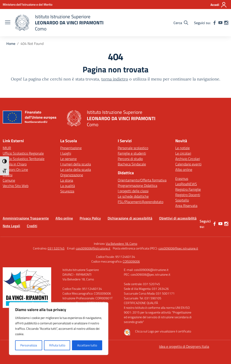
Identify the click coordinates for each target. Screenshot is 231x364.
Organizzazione (71, 175)
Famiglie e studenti (132, 153)
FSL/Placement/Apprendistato (140, 201)
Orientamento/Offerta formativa (142, 180)
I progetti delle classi (133, 191)
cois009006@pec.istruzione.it (178, 248)
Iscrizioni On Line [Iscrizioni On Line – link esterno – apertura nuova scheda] (15, 169)
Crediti (32, 226)
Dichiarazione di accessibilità (130, 218)
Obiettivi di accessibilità (177, 218)
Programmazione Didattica (137, 185)
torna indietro (114, 79)
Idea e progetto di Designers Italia (184, 346)
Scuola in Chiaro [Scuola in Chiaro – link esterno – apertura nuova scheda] (15, 164)
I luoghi (65, 153)
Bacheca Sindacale (132, 164)
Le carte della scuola (75, 169)
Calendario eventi (188, 164)
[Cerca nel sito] (180, 23)
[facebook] (215, 23)
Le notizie (182, 148)
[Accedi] (218, 4)
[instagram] (226, 23)
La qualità (67, 185)
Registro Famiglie (188, 189)
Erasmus (181, 178)
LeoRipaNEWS (186, 184)
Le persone (68, 158)
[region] (58, 328)
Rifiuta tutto (57, 345)
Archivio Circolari (187, 158)
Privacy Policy (90, 218)
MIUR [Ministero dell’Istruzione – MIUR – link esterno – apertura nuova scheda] (7, 148)
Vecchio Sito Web (15, 185)
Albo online (183, 169)
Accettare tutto (87, 345)
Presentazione (71, 148)
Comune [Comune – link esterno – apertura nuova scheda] (9, 180)
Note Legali (11, 226)
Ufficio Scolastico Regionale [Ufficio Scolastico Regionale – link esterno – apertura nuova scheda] (23, 153)
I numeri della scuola (75, 164)
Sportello (182, 200)
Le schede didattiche (133, 196)
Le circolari (183, 153)
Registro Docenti (187, 194)
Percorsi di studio (130, 158)
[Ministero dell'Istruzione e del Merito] (27, 4)
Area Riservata (186, 205)
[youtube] (220, 23)
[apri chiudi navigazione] (7, 22)
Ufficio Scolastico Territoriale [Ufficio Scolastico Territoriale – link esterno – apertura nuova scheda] (23, 158)
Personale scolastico (133, 148)
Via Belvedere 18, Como (121, 243)
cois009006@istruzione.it (93, 248)
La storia (66, 180)
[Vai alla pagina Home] (10, 43)
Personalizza (28, 345)
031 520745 (56, 248)
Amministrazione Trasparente (26, 218)
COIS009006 (131, 261)
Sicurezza (67, 191)
